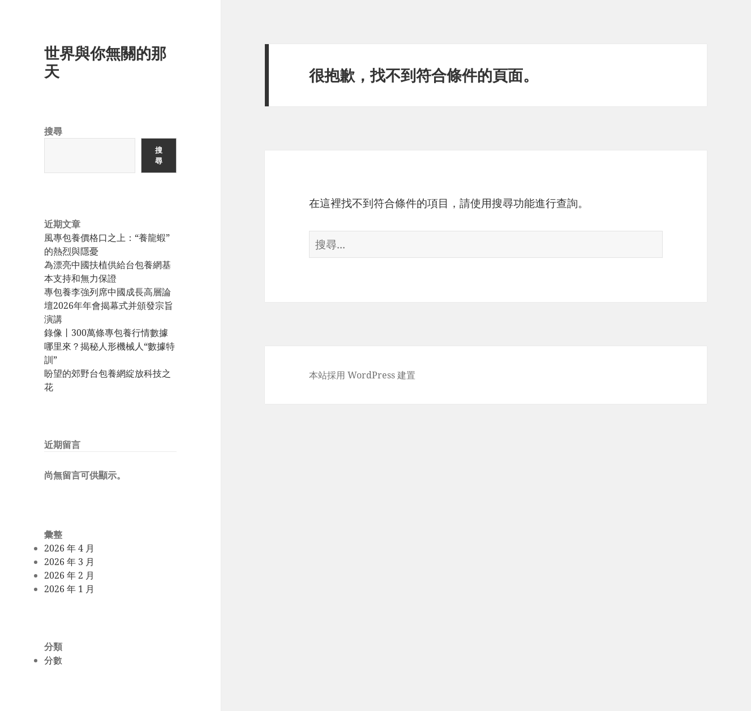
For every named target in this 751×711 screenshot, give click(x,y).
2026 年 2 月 (69, 575)
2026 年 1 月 (69, 589)
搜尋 (53, 131)
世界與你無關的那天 (105, 61)
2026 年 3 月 (69, 561)
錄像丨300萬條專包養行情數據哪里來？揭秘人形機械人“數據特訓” (109, 346)
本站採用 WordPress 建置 (362, 375)
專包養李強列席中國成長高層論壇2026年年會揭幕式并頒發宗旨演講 (108, 305)
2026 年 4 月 (69, 548)
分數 (53, 660)
